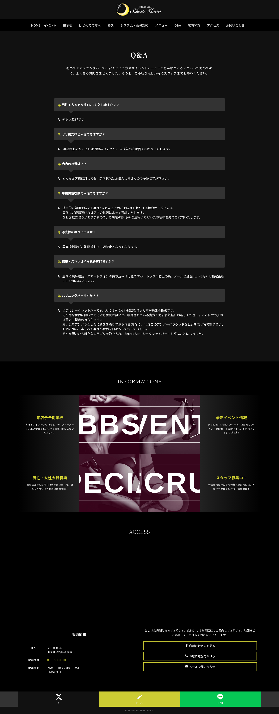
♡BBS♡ (114, 429)
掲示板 (67, 25)
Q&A (177, 25)
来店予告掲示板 (72, 423)
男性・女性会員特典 (72, 473)
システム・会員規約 (134, 25)
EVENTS (165, 429)
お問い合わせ (235, 25)
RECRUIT (164, 477)
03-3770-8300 (64, 660)
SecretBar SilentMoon (140, 710)
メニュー (161, 25)
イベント (50, 25)
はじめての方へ (90, 25)
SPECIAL (114, 477)
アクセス (213, 25)
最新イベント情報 (209, 423)
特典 (111, 25)
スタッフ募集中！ (209, 473)
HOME (35, 25)
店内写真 (194, 25)
